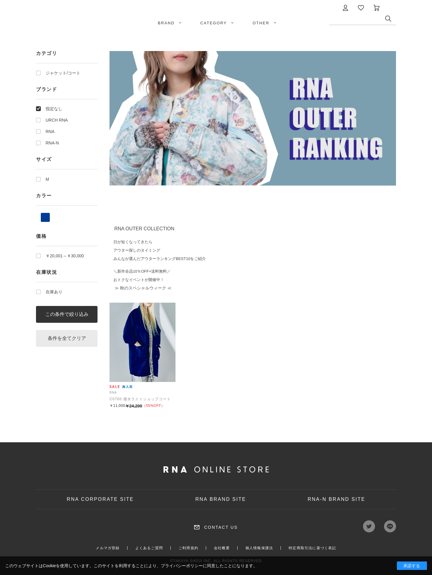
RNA (50, 131)
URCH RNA (57, 120)
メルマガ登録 (107, 548)
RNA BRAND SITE (220, 499)
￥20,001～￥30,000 (65, 255)
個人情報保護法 (259, 548)
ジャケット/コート (63, 73)
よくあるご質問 (149, 548)
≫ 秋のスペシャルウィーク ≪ (142, 288)
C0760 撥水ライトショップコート (140, 399)
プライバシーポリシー (182, 565)
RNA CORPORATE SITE (100, 499)
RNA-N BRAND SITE (336, 499)
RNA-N (52, 143)
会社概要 (222, 548)
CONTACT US (221, 527)
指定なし (54, 109)
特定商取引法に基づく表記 (312, 548)
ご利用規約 (188, 548)
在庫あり (54, 291)
